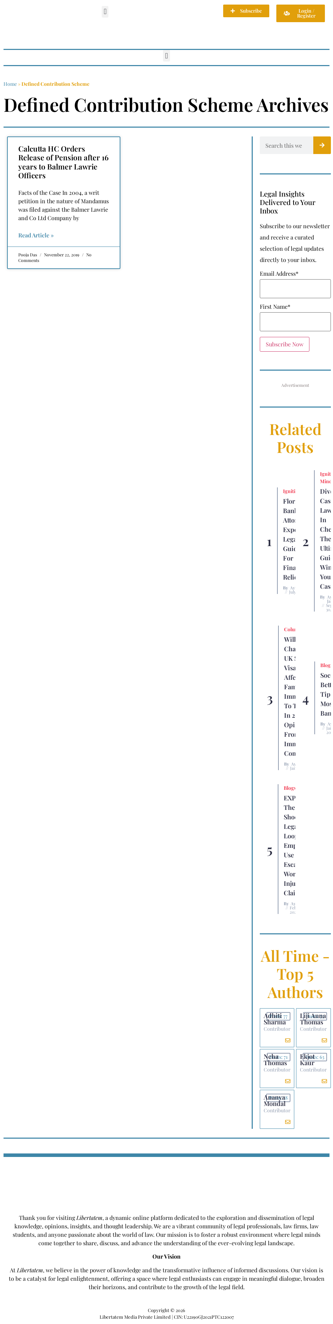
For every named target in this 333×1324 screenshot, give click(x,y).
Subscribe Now (284, 344)
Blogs (326, 665)
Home (10, 84)
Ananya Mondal (274, 1100)
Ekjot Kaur (307, 1059)
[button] (105, 12)
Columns (294, 629)
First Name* (275, 306)
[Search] (322, 145)
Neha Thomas (275, 1059)
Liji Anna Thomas (313, 1018)
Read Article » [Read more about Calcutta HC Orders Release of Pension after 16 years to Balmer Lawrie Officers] (36, 235)
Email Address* (279, 273)
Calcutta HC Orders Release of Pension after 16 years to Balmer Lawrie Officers (63, 161)
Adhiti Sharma (275, 1018)
